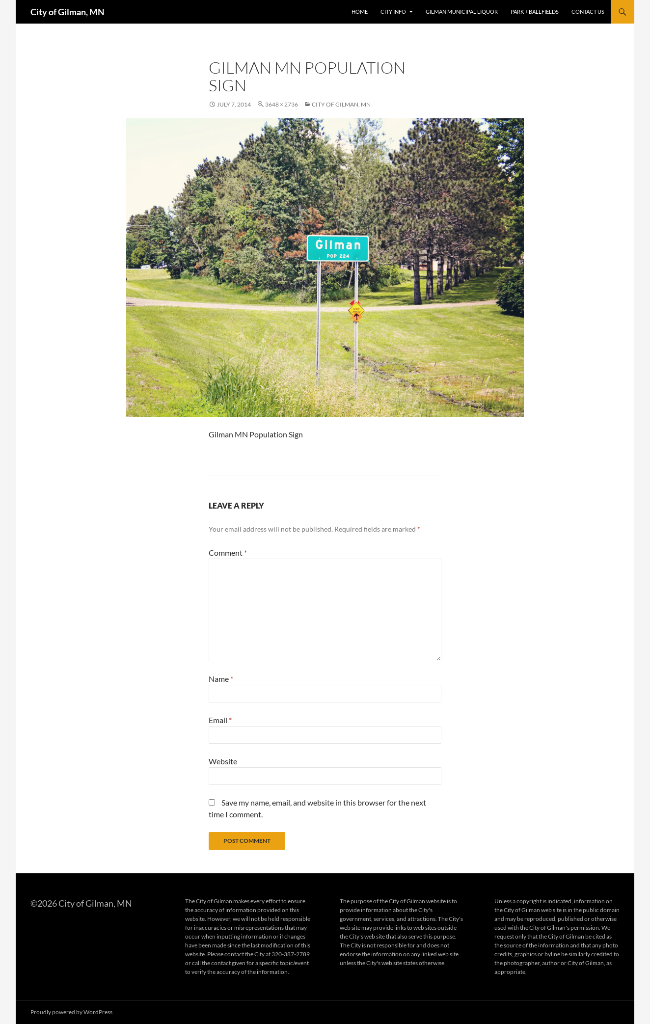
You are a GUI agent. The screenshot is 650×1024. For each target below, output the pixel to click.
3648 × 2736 (281, 104)
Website (223, 761)
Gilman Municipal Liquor (462, 11)
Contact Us (587, 11)
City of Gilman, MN (67, 11)
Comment (228, 552)
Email (220, 720)
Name (221, 678)
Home (360, 11)
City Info (393, 11)
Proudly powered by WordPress (71, 1012)
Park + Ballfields (535, 11)
